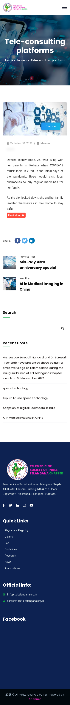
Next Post (25, 278)
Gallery (9, 536)
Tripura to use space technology (25, 398)
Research (10, 555)
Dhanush (35, 699)
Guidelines (11, 549)
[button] (16, 215)
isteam (45, 143)
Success (21, 60)
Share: (7, 241)
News (8, 562)
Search (9, 312)
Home (9, 60)
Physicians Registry (16, 530)
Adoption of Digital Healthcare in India (29, 408)
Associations (12, 568)
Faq (7, 543)
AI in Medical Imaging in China (23, 418)
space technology (15, 388)
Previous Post (27, 257)
